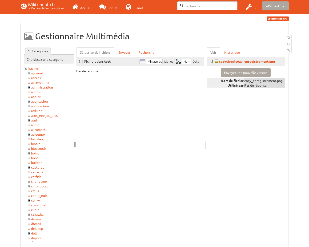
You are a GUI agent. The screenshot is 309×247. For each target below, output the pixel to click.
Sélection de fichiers (95, 52)
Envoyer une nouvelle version (246, 72)
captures (37, 167)
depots (36, 238)
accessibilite (40, 82)
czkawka (37, 214)
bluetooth (38, 148)
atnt (34, 120)
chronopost (39, 186)
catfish (36, 176)
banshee (37, 139)
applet (36, 96)
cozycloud (38, 205)
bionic (35, 144)
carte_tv (37, 172)
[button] (250, 7)
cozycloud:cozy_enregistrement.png (247, 61)
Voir (213, 52)
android (36, 92)
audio (35, 125)
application (39, 101)
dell (34, 233)
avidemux (38, 134)
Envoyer (124, 52)
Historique (232, 52)
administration (42, 87)
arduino (36, 111)
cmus (35, 191)
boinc (35, 153)
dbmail (36, 224)
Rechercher (147, 52)
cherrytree (39, 181)
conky (35, 200)
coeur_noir (39, 195)
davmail (37, 219)
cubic (35, 209)
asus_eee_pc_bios (44, 115)
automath (38, 129)
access (36, 78)
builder (36, 162)
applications (40, 106)
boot (34, 158)
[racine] (33, 68)
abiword (37, 73)
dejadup (37, 228)
